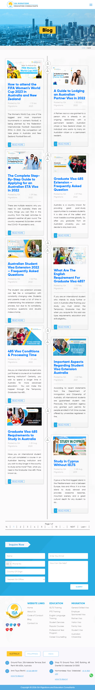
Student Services (56, 622)
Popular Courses (56, 626)
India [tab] (50, 654)
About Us (31, 611)
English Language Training (57, 617)
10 (56, 527)
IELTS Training (55, 607)
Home (83, 48)
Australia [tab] (14, 654)
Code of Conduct (35, 615)
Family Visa (76, 626)
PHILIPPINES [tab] (32, 654)
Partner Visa (76, 618)
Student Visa (77, 630)
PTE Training (54, 611)
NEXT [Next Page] (72, 527)
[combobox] (8, 564)
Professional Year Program (56, 631)
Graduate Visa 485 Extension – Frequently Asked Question (68, 184)
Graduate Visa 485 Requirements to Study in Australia (22, 435)
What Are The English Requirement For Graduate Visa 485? (69, 275)
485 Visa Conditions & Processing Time (23, 353)
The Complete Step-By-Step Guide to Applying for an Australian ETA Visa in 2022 (24, 183)
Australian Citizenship (76, 635)
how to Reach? (17, 676)
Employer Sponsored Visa (78, 613)
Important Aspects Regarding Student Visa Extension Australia (69, 367)
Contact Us (32, 623)
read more (15, 144)
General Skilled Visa (80, 607)
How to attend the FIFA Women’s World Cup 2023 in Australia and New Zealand (24, 91)
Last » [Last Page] (83, 527)
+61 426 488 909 (31, 671)
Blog (89, 48)
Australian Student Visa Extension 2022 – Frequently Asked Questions (23, 269)
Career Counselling (57, 637)
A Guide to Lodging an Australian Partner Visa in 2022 (69, 94)
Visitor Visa (76, 622)
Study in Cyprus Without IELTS (66, 463)
